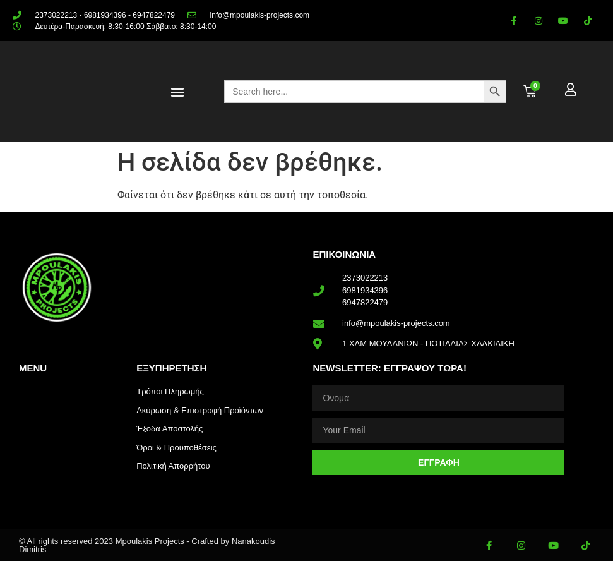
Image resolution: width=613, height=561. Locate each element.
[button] (177, 91)
